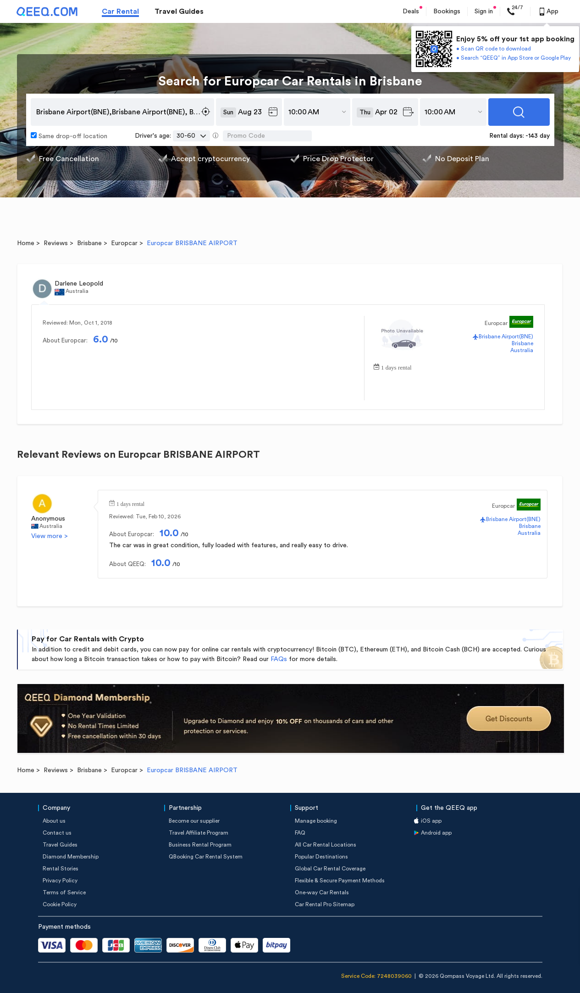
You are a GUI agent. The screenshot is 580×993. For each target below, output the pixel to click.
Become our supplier (194, 821)
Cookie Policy (60, 904)
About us (54, 821)
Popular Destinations (321, 856)
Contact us (57, 833)
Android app (436, 833)
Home (25, 243)
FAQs (279, 659)
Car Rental (120, 11)
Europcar (124, 243)
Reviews (56, 243)
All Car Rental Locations (325, 844)
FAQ (300, 833)
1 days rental (396, 367)
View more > (49, 536)
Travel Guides (179, 11)
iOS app (431, 821)
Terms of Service (64, 892)
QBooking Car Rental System (206, 856)
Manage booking (316, 821)
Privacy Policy (60, 880)
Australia (521, 350)
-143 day (537, 136)
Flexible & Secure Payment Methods (340, 880)
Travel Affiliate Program (198, 833)
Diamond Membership (71, 856)
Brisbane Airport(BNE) (506, 336)
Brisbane (89, 243)
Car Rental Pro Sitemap (324, 904)
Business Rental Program (200, 844)
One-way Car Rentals (322, 892)
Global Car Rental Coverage (330, 868)
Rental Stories (60, 868)
